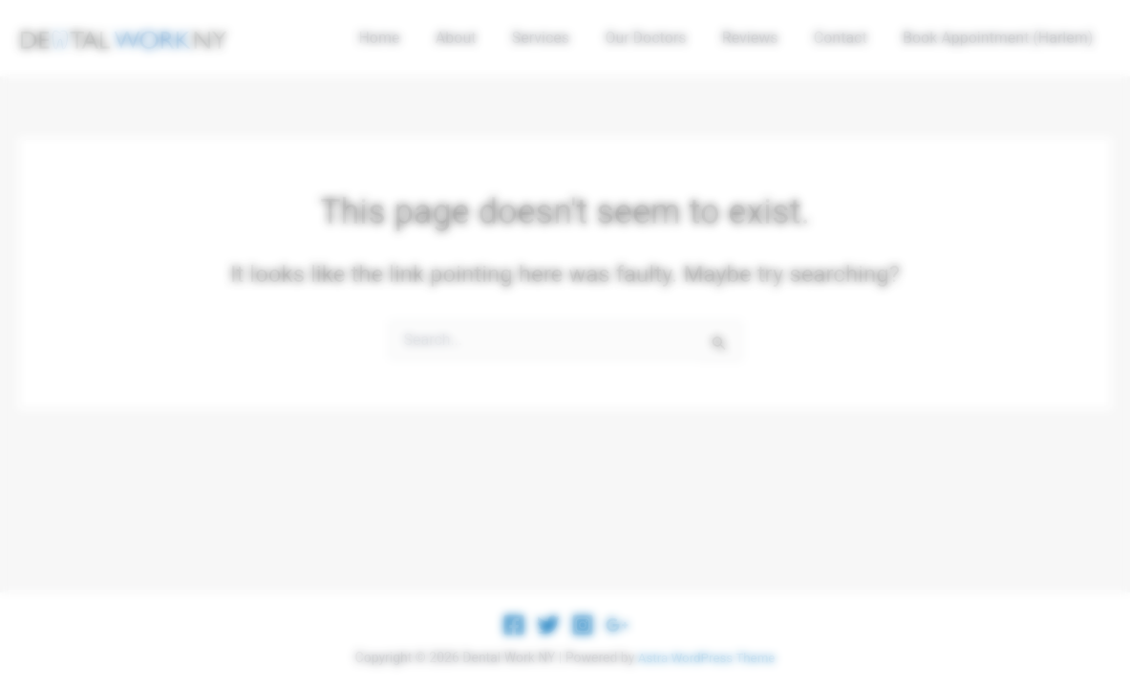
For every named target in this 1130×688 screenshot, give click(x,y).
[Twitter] (548, 624)
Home (412, 38)
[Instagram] (582, 624)
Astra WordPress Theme (706, 657)
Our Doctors (663, 38)
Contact (848, 38)
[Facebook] (513, 624)
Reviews (763, 38)
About (483, 38)
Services (563, 38)
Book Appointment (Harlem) (1001, 38)
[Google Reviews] (617, 624)
